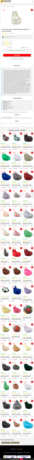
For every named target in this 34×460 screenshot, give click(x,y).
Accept (21, 459)
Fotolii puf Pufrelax (10, 6)
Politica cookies (27, 452)
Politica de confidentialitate (17, 452)
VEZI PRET (17, 55)
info (9, 149)
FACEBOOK (13, 449)
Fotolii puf (4, 6)
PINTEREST (20, 449)
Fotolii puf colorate (15, 442)
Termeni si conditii (7, 452)
